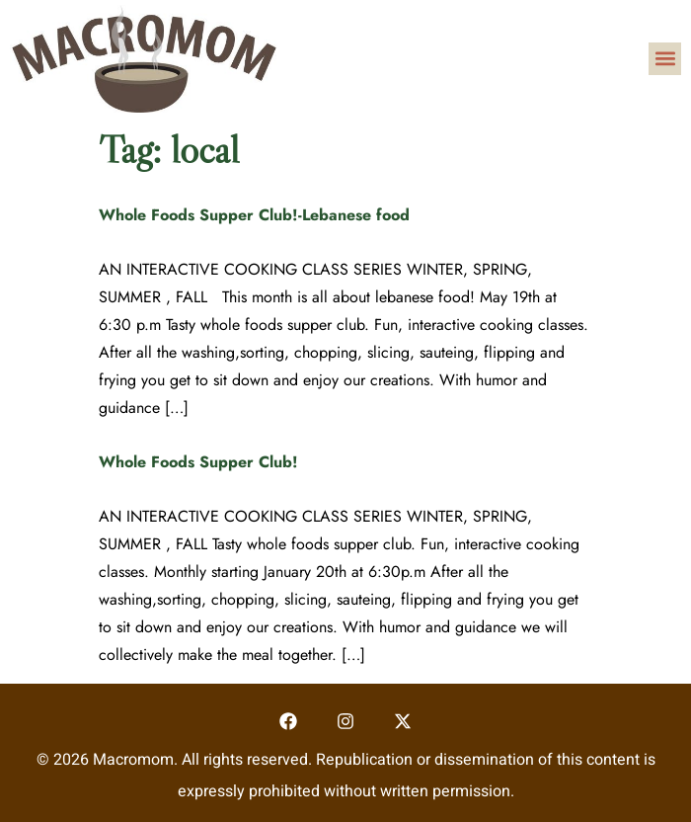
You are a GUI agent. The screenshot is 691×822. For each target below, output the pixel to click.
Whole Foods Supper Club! (198, 462)
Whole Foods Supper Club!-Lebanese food (254, 215)
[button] (665, 58)
